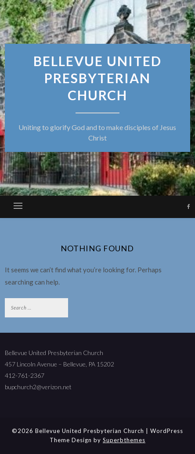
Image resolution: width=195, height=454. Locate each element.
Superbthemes (124, 439)
